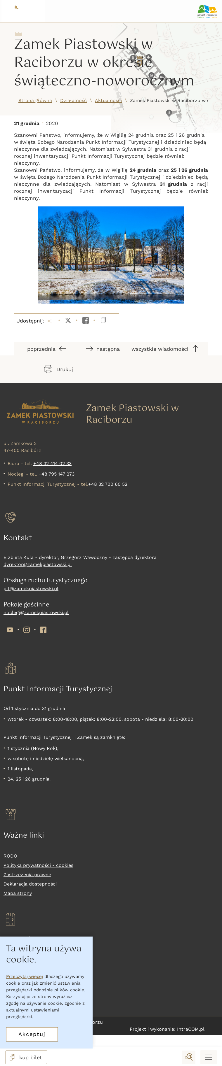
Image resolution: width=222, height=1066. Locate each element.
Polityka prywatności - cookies (38, 865)
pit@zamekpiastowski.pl (31, 588)
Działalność (73, 100)
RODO (10, 856)
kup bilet (25, 1057)
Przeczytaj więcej (24, 976)
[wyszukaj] (188, 1057)
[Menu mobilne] (208, 1057)
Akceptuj (32, 1034)
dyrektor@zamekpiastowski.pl (38, 564)
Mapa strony (18, 893)
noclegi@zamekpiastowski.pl (36, 612)
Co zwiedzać (18, 969)
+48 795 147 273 (56, 474)
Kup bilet (14, 960)
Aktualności (108, 100)
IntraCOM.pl (190, 1029)
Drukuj (58, 369)
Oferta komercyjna (25, 997)
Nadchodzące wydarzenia (33, 988)
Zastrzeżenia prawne (27, 874)
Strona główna (35, 100)
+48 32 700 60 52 (107, 484)
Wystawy (13, 978)
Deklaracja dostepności (30, 884)
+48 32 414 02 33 (52, 463)
